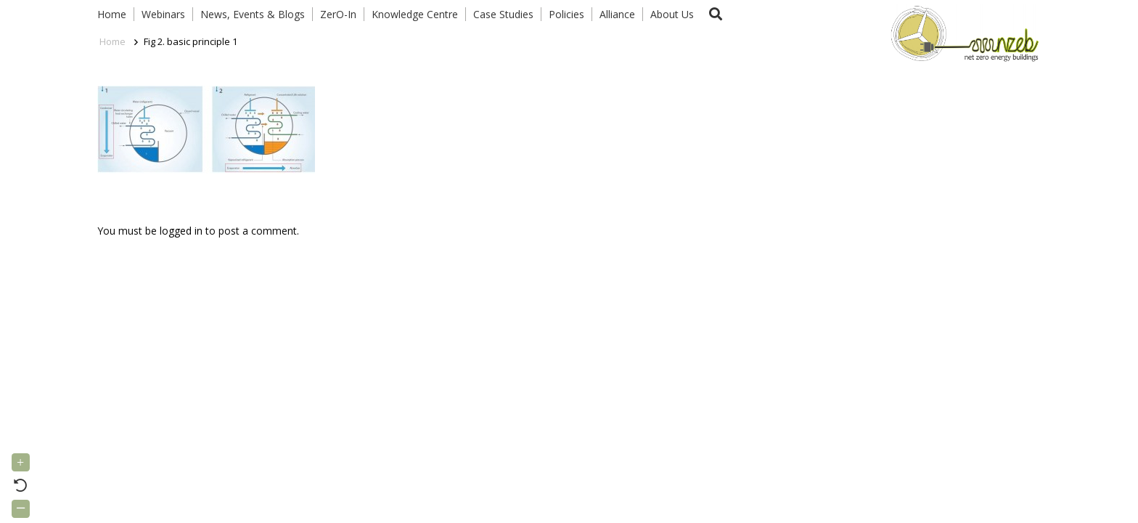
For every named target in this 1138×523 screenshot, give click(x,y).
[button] (715, 14)
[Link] (962, 33)
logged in (181, 231)
